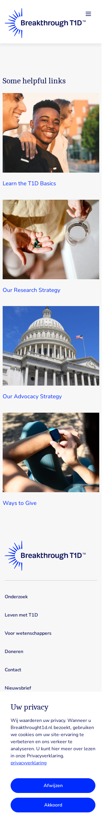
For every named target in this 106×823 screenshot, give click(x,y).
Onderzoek (16, 597)
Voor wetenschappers (28, 633)
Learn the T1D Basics (29, 183)
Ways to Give (20, 503)
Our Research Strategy (31, 290)
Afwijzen (53, 785)
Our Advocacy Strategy (32, 396)
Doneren (14, 652)
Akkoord (53, 805)
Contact (13, 670)
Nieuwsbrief (18, 688)
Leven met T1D (21, 615)
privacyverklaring (29, 763)
